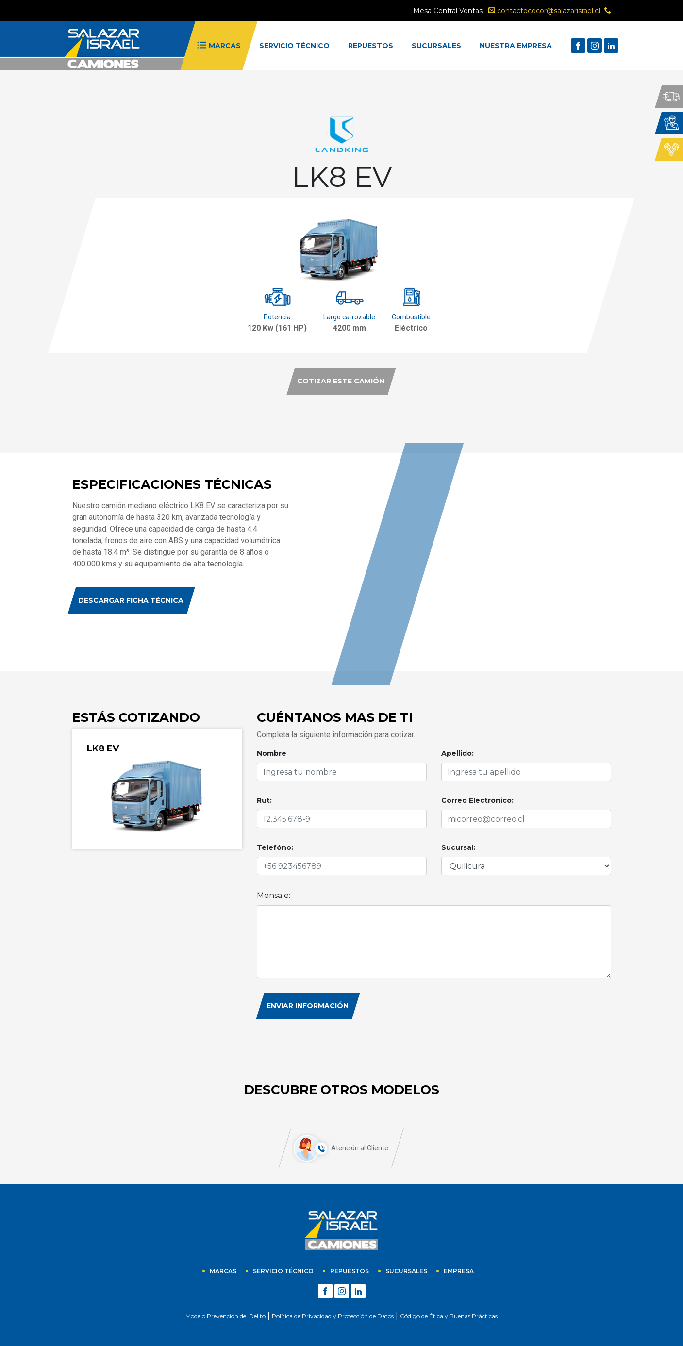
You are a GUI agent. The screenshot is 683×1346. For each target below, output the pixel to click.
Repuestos (349, 1271)
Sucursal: (458, 847)
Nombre (271, 753)
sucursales (406, 1271)
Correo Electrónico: (477, 800)
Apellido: (457, 753)
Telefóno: (275, 847)
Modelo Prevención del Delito (225, 1316)
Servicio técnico (283, 1271)
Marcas (223, 1271)
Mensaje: (273, 895)
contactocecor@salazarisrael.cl (544, 10)
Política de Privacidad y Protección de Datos (333, 1316)
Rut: (264, 800)
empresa (459, 1271)
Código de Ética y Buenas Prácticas (449, 1316)
